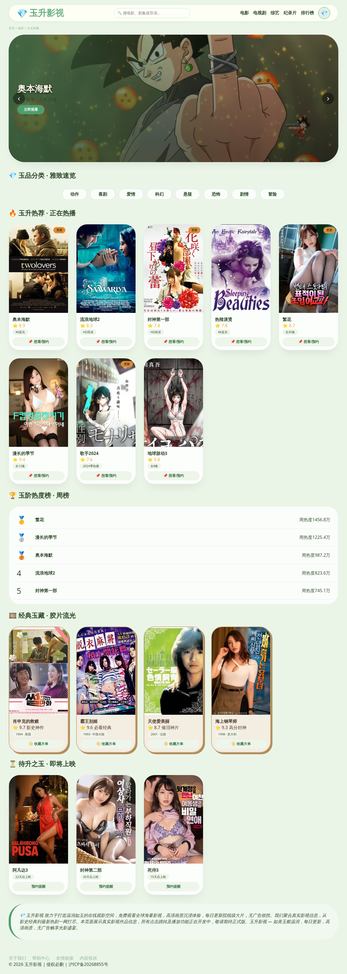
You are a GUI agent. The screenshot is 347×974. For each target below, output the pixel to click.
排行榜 (307, 13)
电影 (244, 13)
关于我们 (17, 958)
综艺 (275, 13)
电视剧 (259, 13)
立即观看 (31, 109)
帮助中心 (41, 958)
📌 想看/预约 (38, 342)
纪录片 (290, 13)
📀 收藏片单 (39, 744)
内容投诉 (88, 958)
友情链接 (64, 958)
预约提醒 (38, 886)
